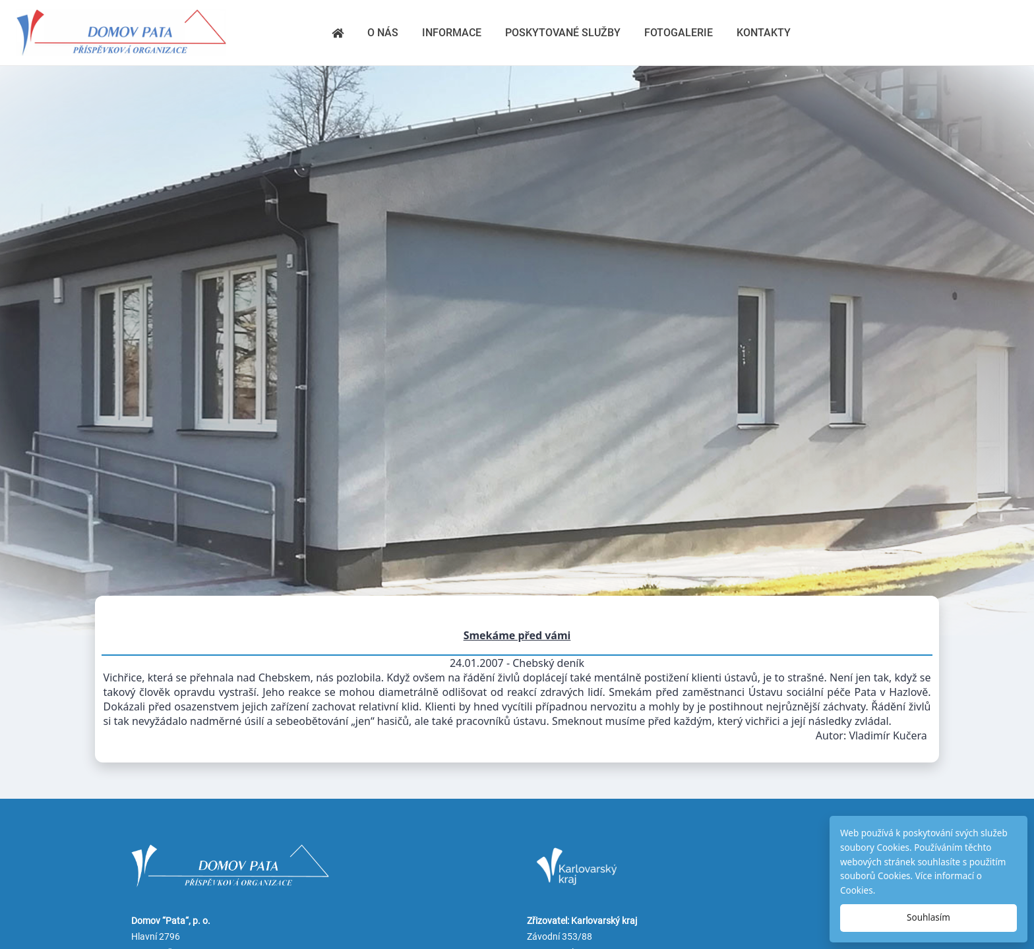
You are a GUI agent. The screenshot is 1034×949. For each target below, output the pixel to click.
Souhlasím (928, 917)
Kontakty (764, 32)
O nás (382, 32)
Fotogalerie (678, 32)
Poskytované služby (563, 32)
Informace (451, 32)
